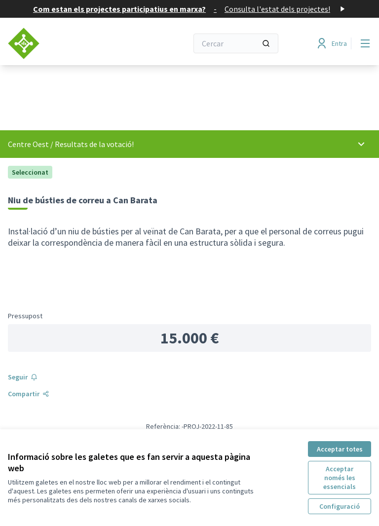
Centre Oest (28, 144)
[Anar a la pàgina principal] (73, 43)
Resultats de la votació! (94, 144)
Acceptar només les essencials (339, 477)
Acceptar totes (340, 449)
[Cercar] (236, 43)
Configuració (339, 506)
